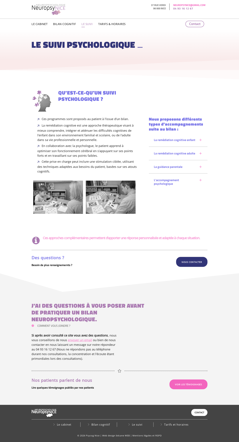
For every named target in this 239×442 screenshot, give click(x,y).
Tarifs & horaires (112, 24)
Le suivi (87, 24)
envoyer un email (80, 340)
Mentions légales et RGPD (147, 435)
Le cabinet (39, 24)
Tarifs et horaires (176, 424)
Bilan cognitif (64, 24)
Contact (194, 24)
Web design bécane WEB (116, 435)
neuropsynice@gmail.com (189, 5)
